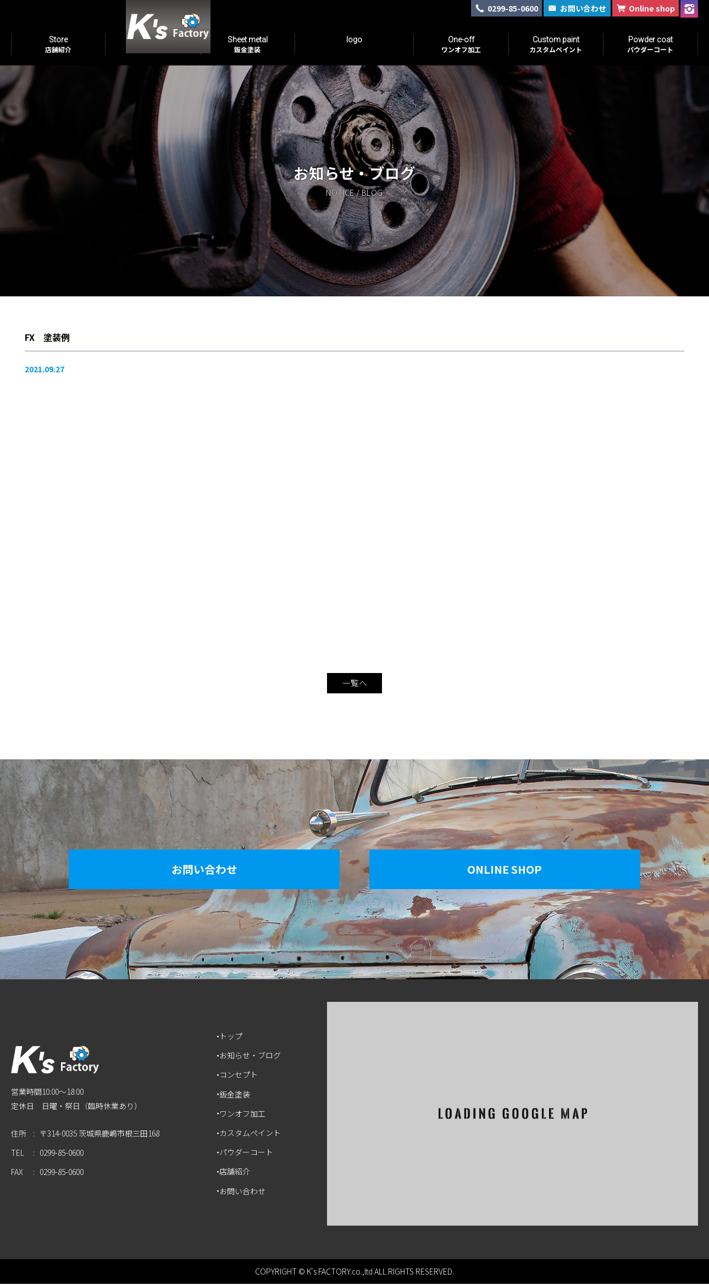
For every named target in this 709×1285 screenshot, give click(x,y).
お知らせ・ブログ (251, 1056)
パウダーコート (247, 1153)
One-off (461, 44)
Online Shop (511, 870)
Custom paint (555, 44)
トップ (231, 1037)
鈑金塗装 (235, 1095)
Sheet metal (248, 44)
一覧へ (354, 684)
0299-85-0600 (62, 1156)
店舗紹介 (235, 1172)
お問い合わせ (198, 870)
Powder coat (650, 44)
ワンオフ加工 (243, 1114)
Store (58, 44)
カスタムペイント (251, 1133)
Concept (152, 44)
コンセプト (239, 1076)
